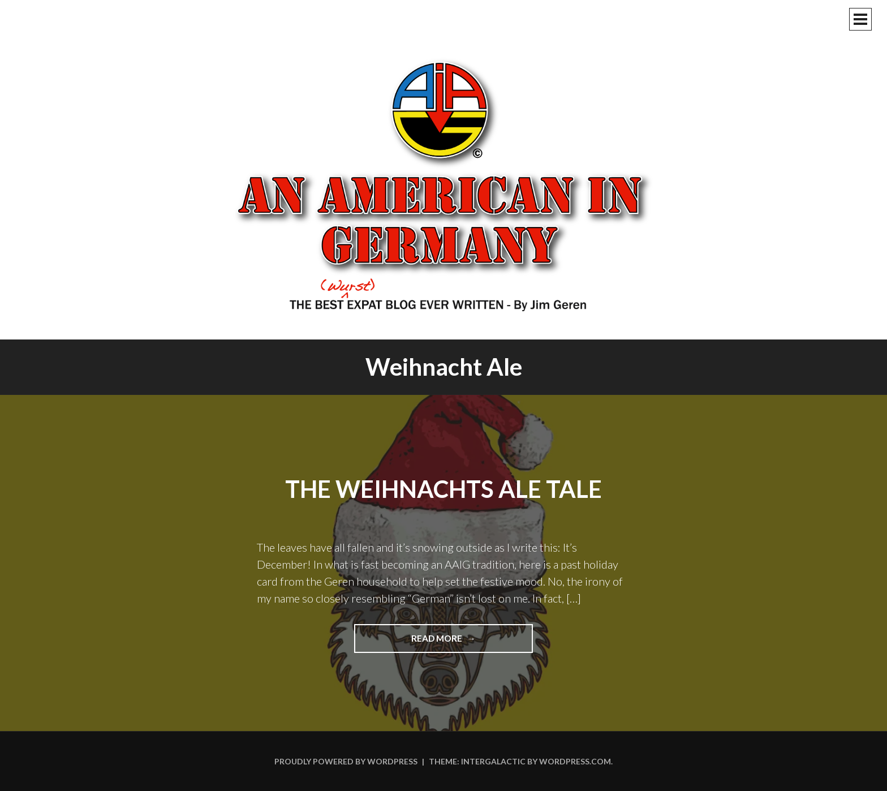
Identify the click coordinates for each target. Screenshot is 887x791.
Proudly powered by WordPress (345, 761)
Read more (467, 642)
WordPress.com (575, 761)
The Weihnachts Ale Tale (443, 489)
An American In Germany (443, 183)
